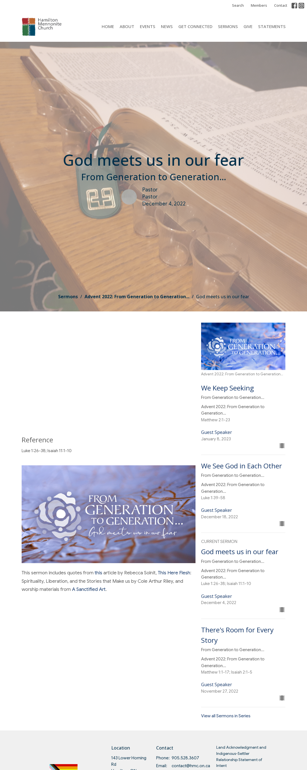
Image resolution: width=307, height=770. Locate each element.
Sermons (228, 26)
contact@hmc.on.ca (191, 765)
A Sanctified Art (89, 589)
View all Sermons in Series (226, 715)
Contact (280, 5)
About (127, 26)
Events (147, 26)
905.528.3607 (185, 757)
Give (248, 26)
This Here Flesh (174, 573)
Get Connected (195, 26)
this (99, 573)
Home (108, 26)
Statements (272, 26)
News (167, 26)
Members (259, 5)
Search (238, 5)
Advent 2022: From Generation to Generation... (137, 296)
